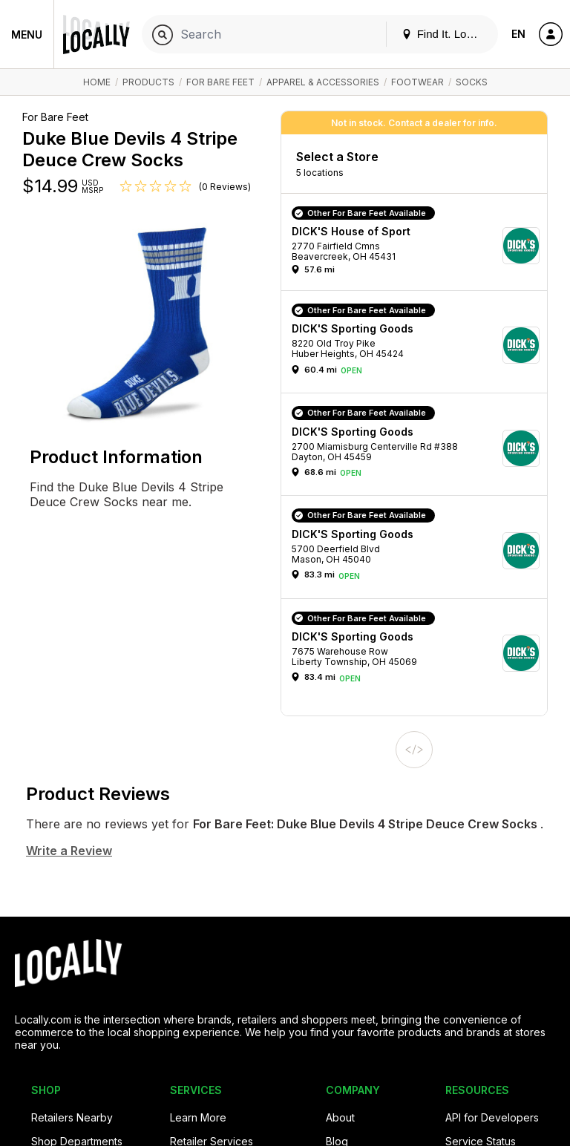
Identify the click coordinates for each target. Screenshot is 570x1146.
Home (97, 82)
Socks (472, 82)
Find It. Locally (445, 33)
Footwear (417, 82)
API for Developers (492, 1117)
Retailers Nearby (72, 1117)
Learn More (198, 1117)
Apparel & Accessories (322, 82)
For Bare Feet (220, 82)
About (340, 1117)
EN (518, 33)
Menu (26, 34)
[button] (419, 245)
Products (148, 82)
